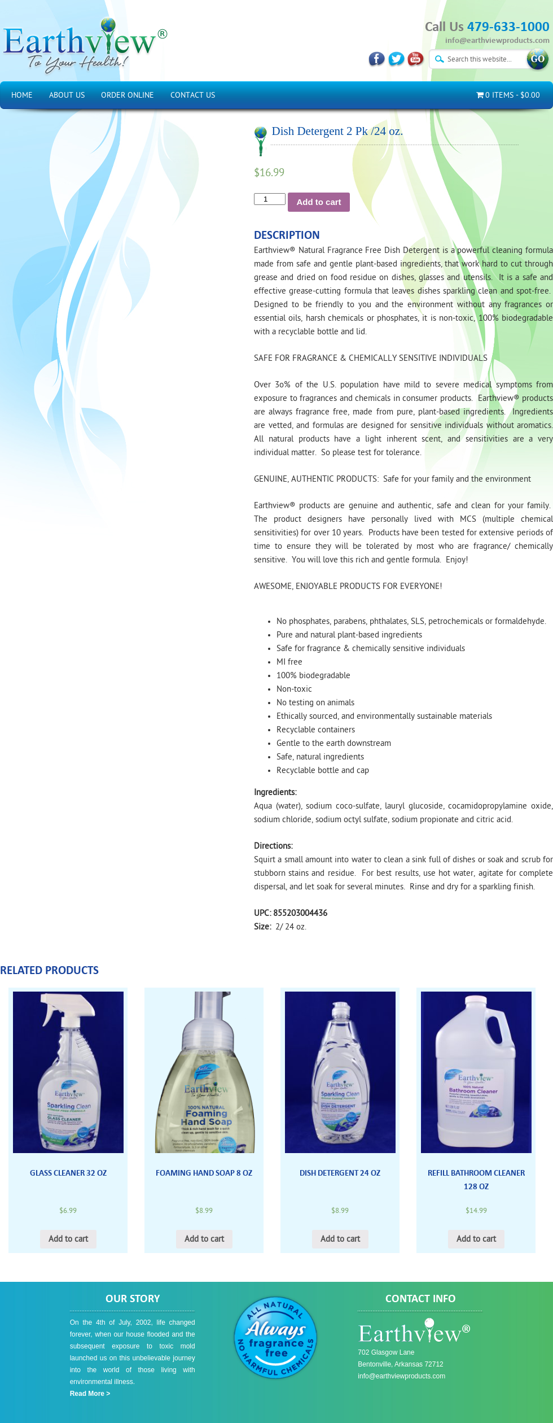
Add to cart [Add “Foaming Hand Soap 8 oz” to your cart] (204, 1239)
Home (22, 95)
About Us (67, 95)
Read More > (90, 1394)
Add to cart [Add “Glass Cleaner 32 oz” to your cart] (68, 1239)
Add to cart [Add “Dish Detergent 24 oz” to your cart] (340, 1239)
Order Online (127, 95)
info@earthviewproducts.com (497, 40)
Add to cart (318, 202)
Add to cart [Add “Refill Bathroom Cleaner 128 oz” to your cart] (476, 1239)
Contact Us (192, 95)
